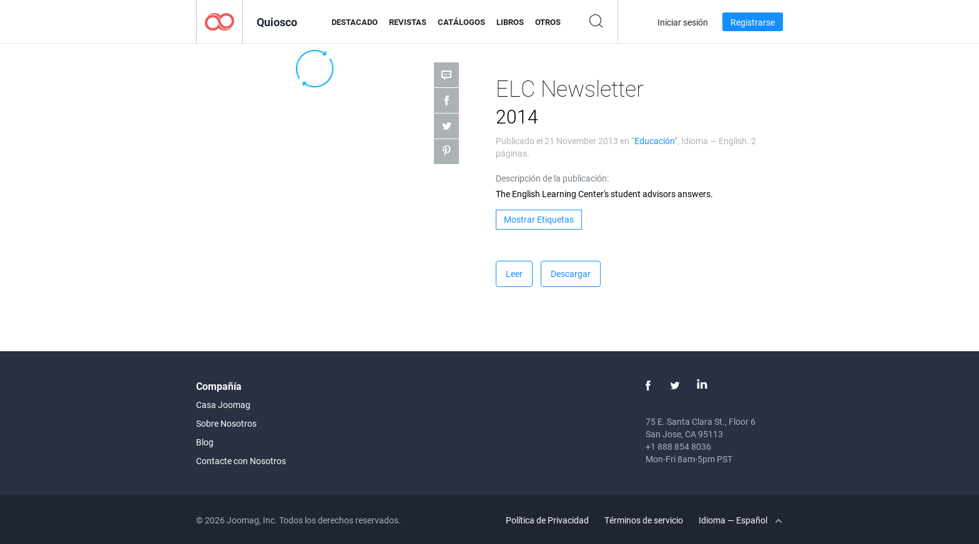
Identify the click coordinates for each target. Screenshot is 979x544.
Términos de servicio (643, 520)
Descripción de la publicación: (552, 178)
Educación (654, 141)
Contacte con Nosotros (241, 461)
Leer (514, 273)
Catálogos (461, 21)
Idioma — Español (740, 520)
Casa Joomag (223, 404)
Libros (510, 21)
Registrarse (753, 22)
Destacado (355, 21)
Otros (548, 21)
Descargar (571, 273)
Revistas (407, 21)
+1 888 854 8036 (678, 446)
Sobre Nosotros (226, 423)
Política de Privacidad (547, 520)
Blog (205, 442)
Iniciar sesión (682, 22)
